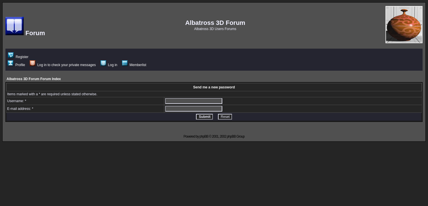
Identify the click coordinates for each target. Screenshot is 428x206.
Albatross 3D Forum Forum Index (34, 79)
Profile (16, 65)
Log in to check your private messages (63, 65)
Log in (109, 65)
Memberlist (134, 65)
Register (18, 57)
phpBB (203, 136)
